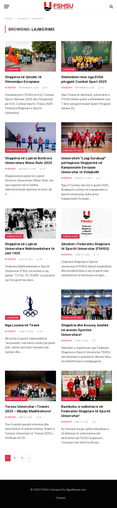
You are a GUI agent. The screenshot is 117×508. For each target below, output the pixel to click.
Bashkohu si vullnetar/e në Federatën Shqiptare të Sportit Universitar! (85, 411)
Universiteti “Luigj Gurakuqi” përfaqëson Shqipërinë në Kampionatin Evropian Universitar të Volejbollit (83, 165)
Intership (10, 88)
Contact (60, 497)
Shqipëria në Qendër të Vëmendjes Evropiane (23, 79)
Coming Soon (14, 236)
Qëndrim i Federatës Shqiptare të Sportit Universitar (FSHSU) (85, 246)
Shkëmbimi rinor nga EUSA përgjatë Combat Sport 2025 (84, 79)
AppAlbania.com (76, 489)
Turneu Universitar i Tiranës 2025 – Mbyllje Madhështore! (28, 409)
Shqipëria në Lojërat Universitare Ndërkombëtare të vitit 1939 (30, 248)
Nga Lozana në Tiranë (22, 325)
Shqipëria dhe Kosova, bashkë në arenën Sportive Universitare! (84, 329)
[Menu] (6, 6)
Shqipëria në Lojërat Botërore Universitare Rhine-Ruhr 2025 (28, 160)
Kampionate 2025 (16, 150)
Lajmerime (13, 69)
